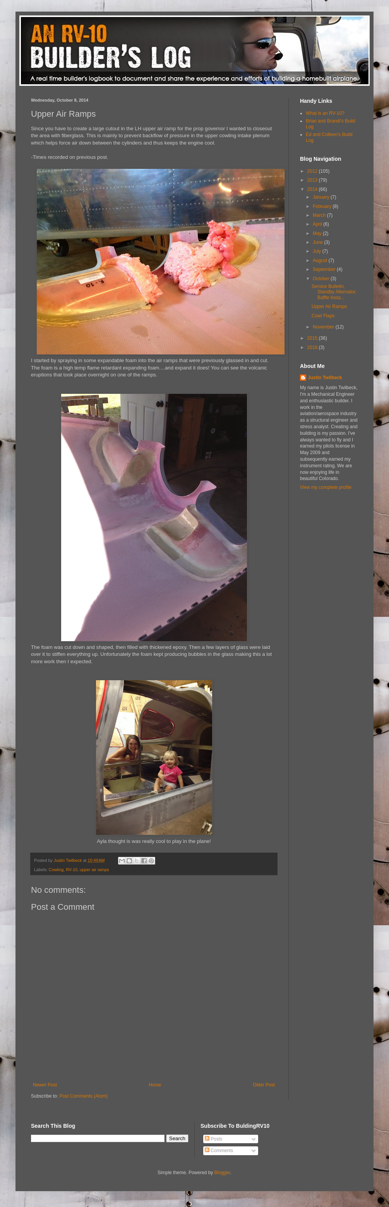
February (322, 206)
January (322, 197)
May (318, 233)
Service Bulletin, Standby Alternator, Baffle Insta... (334, 292)
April (318, 224)
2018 (313, 347)
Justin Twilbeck (325, 377)
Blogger (222, 1172)
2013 (313, 180)
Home (155, 1085)
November (324, 327)
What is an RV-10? (325, 113)
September (325, 269)
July (317, 251)
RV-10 (71, 869)
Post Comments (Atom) (83, 1096)
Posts (213, 1139)
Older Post (264, 1085)
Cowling (56, 869)
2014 (313, 189)
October (322, 278)
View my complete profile (325, 487)
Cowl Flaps (323, 315)
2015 (313, 338)
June (318, 242)
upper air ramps (94, 869)
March (320, 215)
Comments (219, 1150)
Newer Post (45, 1085)
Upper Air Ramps (329, 306)
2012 (313, 171)
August (321, 260)
